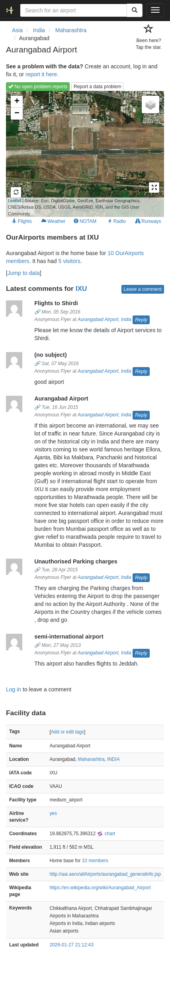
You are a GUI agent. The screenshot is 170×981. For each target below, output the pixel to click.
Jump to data (24, 273)
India (126, 319)
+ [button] (17, 102)
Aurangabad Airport (98, 319)
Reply (141, 320)
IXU (81, 288)
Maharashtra (91, 759)
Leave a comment (143, 289)
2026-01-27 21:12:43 (71, 945)
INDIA (113, 759)
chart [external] (106, 833)
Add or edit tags (67, 732)
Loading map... (73, 154)
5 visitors (69, 261)
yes (53, 813)
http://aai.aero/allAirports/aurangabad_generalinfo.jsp (105, 874)
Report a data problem (97, 86)
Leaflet (14, 200)
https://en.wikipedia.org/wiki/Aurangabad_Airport (99, 887)
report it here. (42, 74)
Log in (13, 689)
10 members (95, 860)
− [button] (17, 114)
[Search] (135, 10)
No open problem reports (37, 86)
